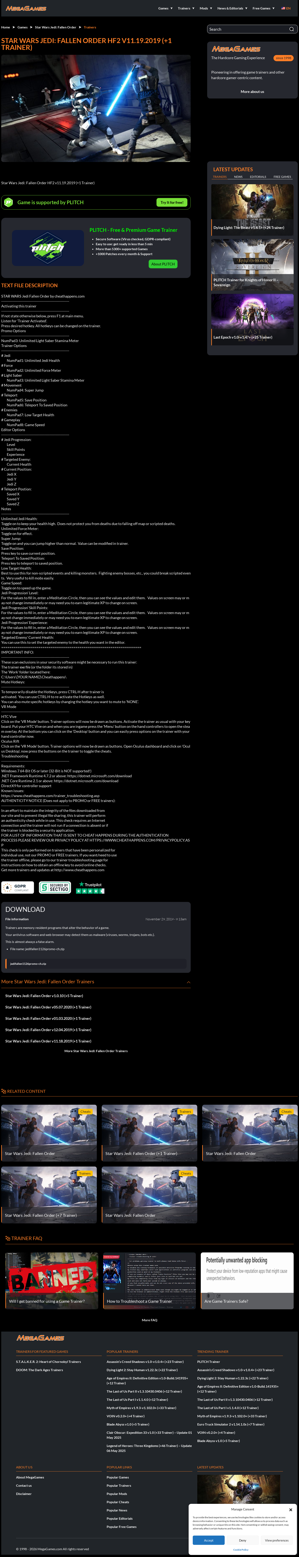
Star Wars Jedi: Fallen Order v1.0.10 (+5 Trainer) (44, 995)
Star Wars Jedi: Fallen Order (55, 27)
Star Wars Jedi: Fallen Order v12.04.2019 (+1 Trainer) (48, 1029)
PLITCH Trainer (208, 1362)
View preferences (277, 1540)
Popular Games (118, 1477)
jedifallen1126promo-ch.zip (28, 963)
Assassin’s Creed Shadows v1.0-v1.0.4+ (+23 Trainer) (145, 1362)
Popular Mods (117, 1494)
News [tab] (238, 176)
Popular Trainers (119, 1485)
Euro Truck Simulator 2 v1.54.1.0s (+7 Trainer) (230, 1424)
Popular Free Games (122, 1527)
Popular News (117, 1510)
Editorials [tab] (258, 176)
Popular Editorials (120, 1518)
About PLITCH (163, 264)
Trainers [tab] (220, 176)
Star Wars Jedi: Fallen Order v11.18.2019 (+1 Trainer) (48, 1041)
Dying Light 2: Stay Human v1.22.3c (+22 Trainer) (142, 1370)
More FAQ (149, 1320)
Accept (209, 1540)
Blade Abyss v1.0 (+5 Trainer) (128, 1424)
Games (23, 27)
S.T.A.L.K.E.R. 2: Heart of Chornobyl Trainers (48, 1362)
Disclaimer (24, 1494)
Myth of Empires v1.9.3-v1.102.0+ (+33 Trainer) (141, 1408)
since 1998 (283, 58)
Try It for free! (172, 202)
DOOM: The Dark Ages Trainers (39, 1370)
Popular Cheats (118, 1502)
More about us (252, 91)
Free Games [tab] (282, 176)
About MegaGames (30, 1477)
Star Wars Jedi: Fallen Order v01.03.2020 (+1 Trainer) (48, 1018)
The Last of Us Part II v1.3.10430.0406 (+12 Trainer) (144, 1391)
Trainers (90, 27)
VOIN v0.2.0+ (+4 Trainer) (126, 1416)
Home (5, 27)
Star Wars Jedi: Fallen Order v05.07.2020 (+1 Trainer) (48, 1007)
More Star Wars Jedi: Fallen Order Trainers (96, 1051)
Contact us (24, 1485)
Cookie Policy (240, 1549)
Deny (242, 1540)
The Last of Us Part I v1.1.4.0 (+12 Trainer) (137, 1399)
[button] (291, 1509)
